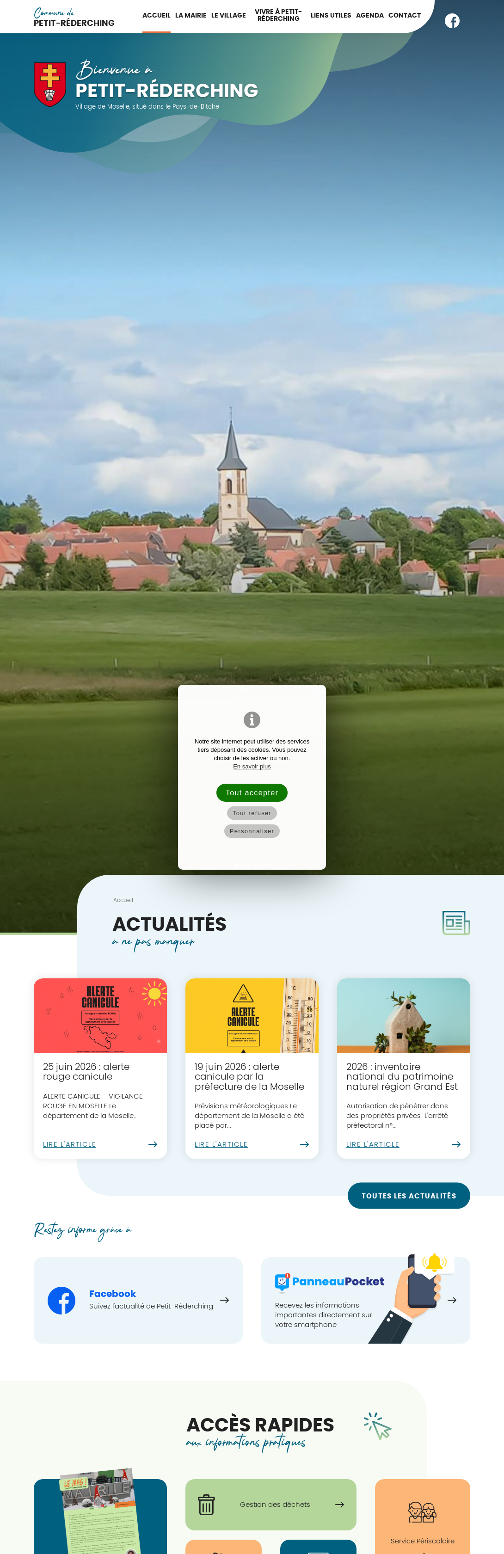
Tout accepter (252, 792)
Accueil (156, 15)
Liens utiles (331, 15)
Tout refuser (252, 813)
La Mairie (191, 15)
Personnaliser (252, 831)
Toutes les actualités (409, 1196)
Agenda (370, 15)
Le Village (228, 15)
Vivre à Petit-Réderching (278, 15)
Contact (404, 15)
